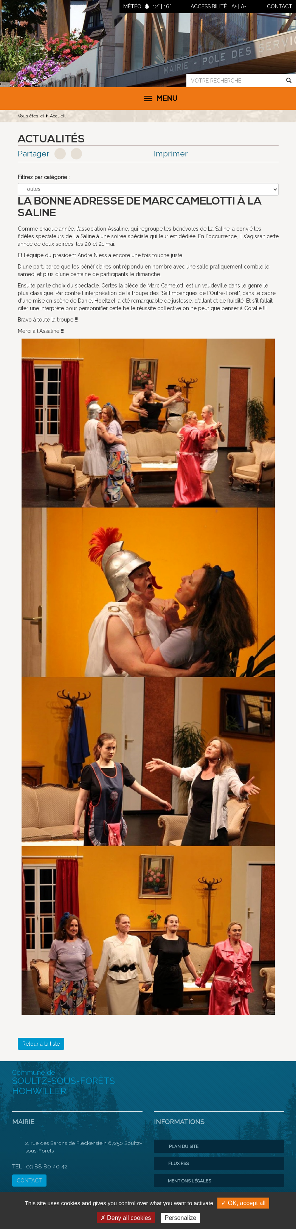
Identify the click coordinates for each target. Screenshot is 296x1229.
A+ (234, 6)
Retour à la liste (41, 1044)
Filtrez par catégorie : (44, 177)
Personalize (181, 1218)
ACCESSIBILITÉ (209, 6)
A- (243, 6)
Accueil (57, 116)
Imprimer (171, 153)
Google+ (76, 153)
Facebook (60, 153)
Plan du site (178, 1146)
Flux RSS (173, 1163)
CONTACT (29, 1180)
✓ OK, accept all (243, 1203)
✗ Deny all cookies (126, 1218)
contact (279, 6)
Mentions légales (184, 1181)
